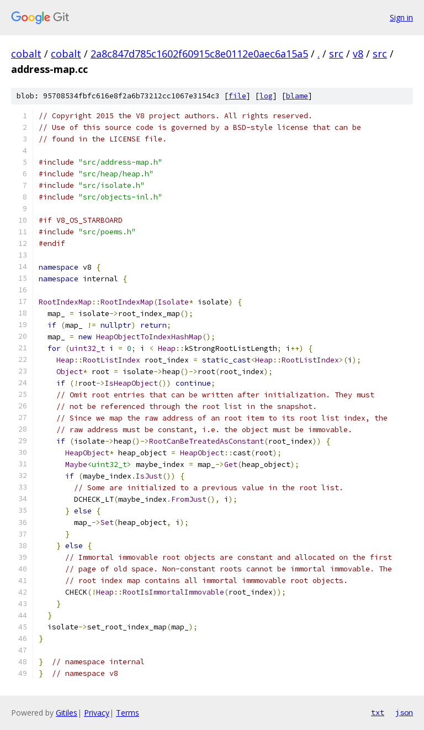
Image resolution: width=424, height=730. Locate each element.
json (404, 712)
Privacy (96, 712)
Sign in (401, 17)
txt (377, 712)
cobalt (26, 53)
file (237, 96)
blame (297, 96)
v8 (358, 53)
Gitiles (66, 712)
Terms (127, 712)
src (336, 53)
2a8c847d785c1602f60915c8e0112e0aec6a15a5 (199, 53)
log (266, 96)
